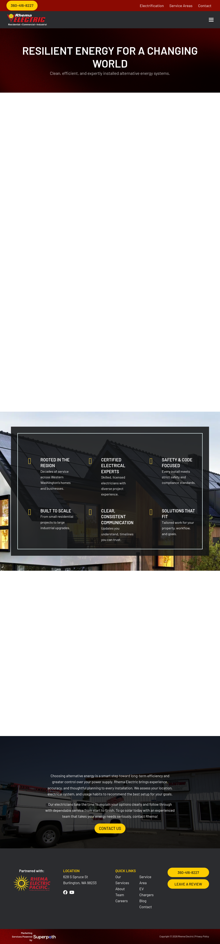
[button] (211, 19)
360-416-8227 (22, 5)
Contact (204, 5)
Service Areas (180, 5)
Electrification (152, 5)
